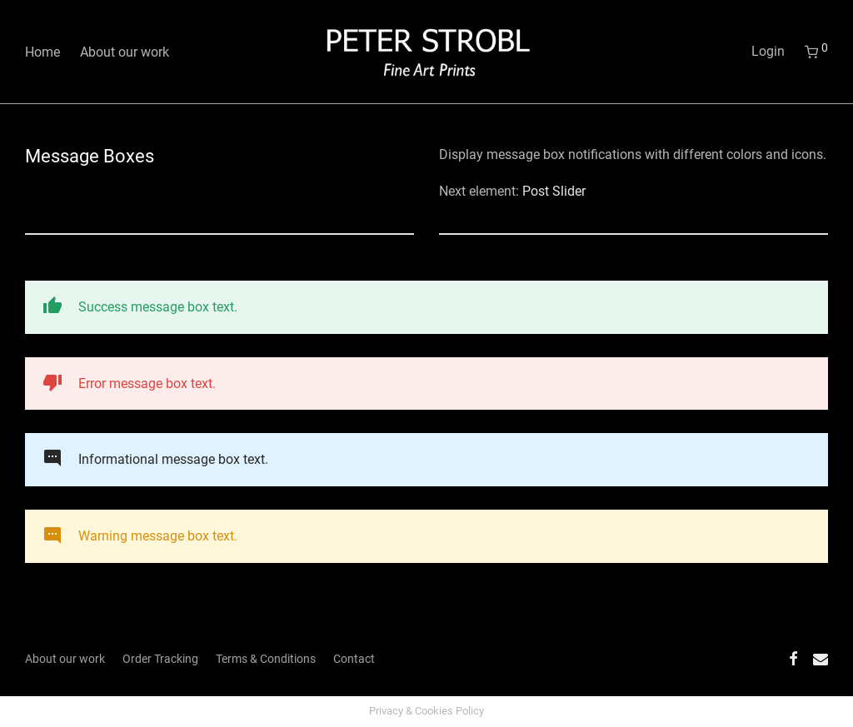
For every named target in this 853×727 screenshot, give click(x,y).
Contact (354, 658)
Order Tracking (160, 658)
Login (768, 51)
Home (42, 52)
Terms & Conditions (266, 658)
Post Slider (554, 191)
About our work (124, 52)
